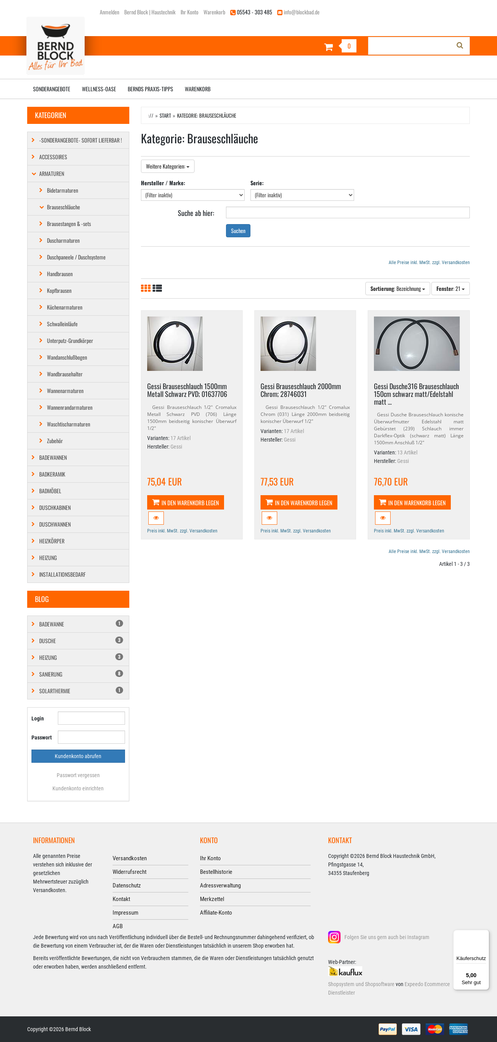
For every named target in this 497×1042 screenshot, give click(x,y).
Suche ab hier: (196, 212)
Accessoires (53, 157)
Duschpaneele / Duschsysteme (76, 257)
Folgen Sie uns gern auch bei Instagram (386, 937)
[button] (156, 518)
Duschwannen (55, 524)
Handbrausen (60, 274)
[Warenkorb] (305, 47)
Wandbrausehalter (65, 374)
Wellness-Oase (99, 89)
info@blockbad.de (302, 12)
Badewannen (53, 457)
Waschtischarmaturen (68, 424)
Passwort (41, 737)
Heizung (48, 557)
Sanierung (81, 674)
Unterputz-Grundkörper (70, 340)
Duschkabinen (55, 507)
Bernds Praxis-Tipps (150, 89)
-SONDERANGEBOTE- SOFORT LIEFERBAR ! (80, 140)
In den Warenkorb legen (185, 502)
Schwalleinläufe (62, 324)
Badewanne (81, 624)
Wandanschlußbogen (67, 357)
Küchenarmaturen (64, 307)
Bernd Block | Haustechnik (150, 12)
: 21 (450, 288)
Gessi (176, 447)
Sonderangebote (51, 89)
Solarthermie (81, 691)
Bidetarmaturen (62, 190)
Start (165, 115)
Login (37, 718)
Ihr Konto (189, 12)
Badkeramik (52, 474)
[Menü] (484, 934)
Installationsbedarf (62, 574)
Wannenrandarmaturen (69, 407)
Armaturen (51, 173)
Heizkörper (51, 541)
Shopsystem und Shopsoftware (361, 984)
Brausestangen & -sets (69, 223)
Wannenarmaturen (65, 390)
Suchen (238, 230)
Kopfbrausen (59, 290)
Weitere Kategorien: (167, 166)
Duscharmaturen (63, 240)
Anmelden (109, 12)
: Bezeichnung (397, 288)
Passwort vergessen (78, 775)
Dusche (81, 641)
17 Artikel (180, 438)
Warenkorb (214, 12)
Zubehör (55, 441)
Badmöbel (50, 491)
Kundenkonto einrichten (78, 788)
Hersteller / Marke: (163, 183)
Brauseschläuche (63, 207)
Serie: (257, 183)
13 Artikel (407, 452)
